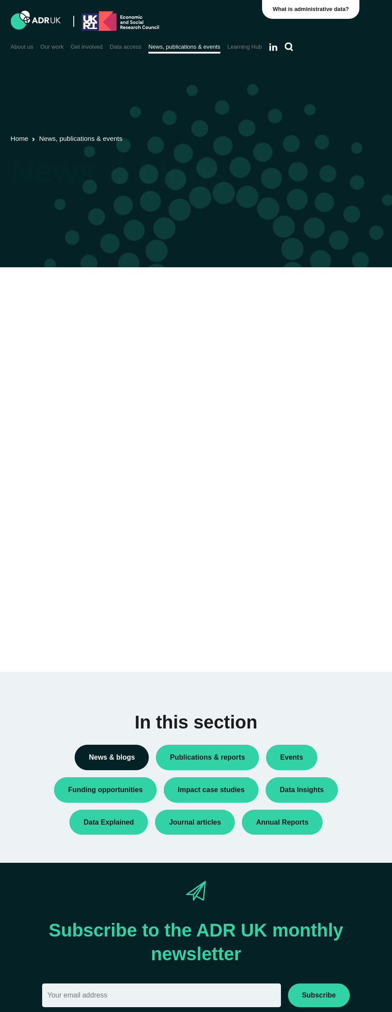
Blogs (295, 340)
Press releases (308, 448)
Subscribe (319, 995)
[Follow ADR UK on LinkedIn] (273, 47)
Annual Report (307, 326)
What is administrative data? (311, 9)
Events (297, 406)
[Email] (161, 995)
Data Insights (306, 354)
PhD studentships (312, 434)
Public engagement (314, 462)
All (291, 287)
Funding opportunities (317, 420)
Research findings (313, 491)
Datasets (300, 392)
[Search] (289, 47)
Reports (298, 476)
